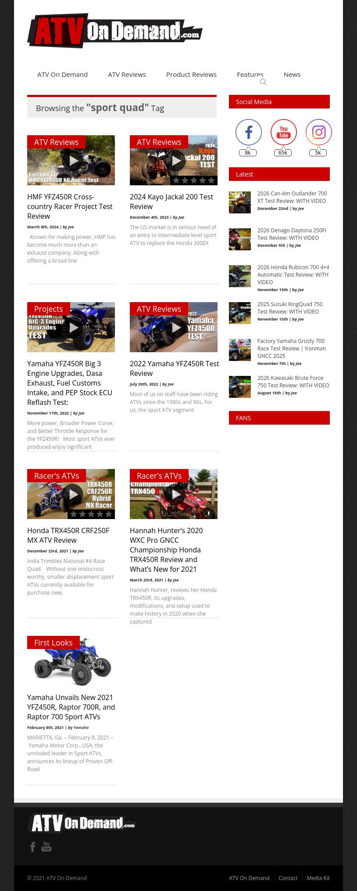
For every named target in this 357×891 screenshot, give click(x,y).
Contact (288, 878)
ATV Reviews (127, 74)
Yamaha (81, 727)
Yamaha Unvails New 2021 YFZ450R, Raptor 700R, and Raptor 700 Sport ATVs (70, 707)
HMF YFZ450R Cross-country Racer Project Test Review (70, 206)
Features (250, 74)
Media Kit (318, 878)
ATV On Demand (62, 74)
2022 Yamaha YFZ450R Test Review (165, 368)
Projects (48, 308)
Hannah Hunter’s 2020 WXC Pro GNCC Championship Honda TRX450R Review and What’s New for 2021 (164, 550)
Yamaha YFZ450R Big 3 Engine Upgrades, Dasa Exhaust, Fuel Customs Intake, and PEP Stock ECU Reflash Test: (69, 383)
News (292, 74)
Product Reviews (191, 74)
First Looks (53, 642)
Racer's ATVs (56, 475)
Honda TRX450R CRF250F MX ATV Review (68, 535)
